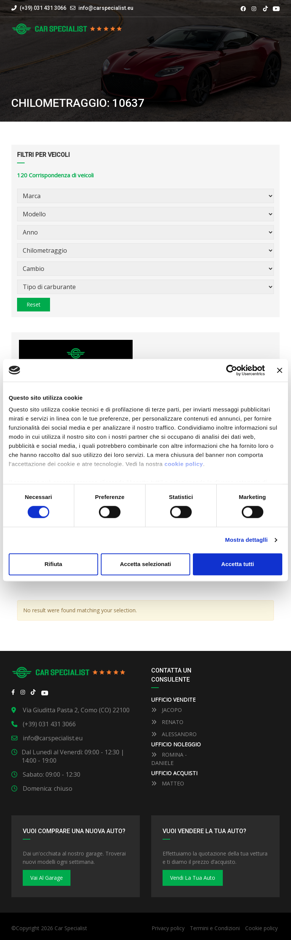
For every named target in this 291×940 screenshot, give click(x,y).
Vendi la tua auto (192, 877)
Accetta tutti (237, 564)
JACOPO (166, 709)
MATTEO (167, 783)
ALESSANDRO (174, 734)
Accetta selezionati (145, 564)
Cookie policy (261, 928)
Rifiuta (53, 564)
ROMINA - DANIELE (169, 758)
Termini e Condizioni (215, 928)
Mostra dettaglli (246, 540)
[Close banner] (279, 370)
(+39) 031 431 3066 (38, 8)
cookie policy (183, 464)
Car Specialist (71, 928)
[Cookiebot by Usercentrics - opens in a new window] (232, 370)
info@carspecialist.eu (105, 8)
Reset (34, 304)
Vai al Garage (46, 877)
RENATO (167, 722)
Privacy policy (168, 928)
